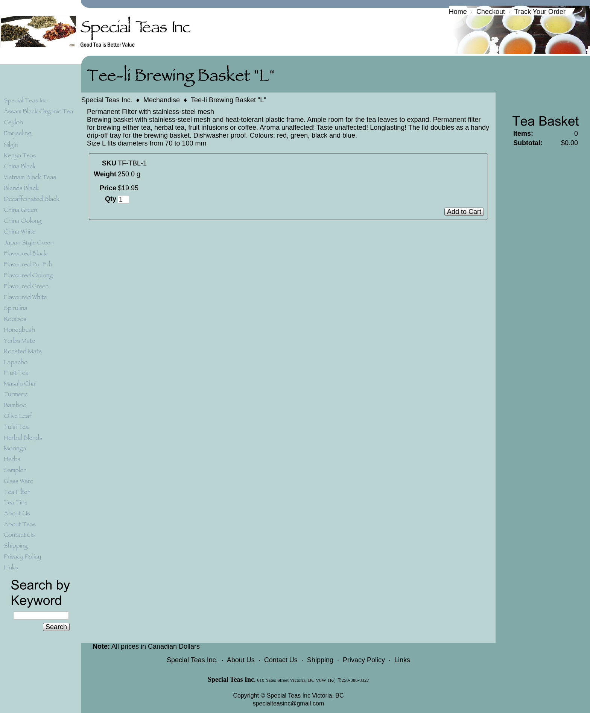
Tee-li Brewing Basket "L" (228, 100)
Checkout (490, 11)
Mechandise (161, 100)
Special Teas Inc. (106, 100)
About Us (241, 660)
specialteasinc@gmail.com (288, 703)
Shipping (320, 660)
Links (402, 660)
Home (458, 11)
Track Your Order (540, 11)
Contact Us (281, 660)
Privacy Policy (364, 660)
